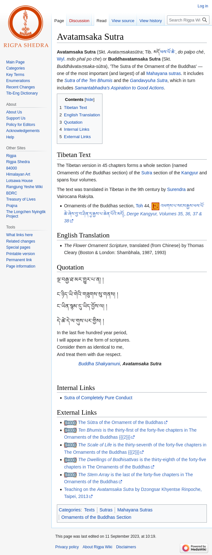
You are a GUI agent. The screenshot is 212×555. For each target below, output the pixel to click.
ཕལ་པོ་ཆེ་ (167, 51)
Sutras (106, 509)
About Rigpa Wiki (97, 547)
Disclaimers (126, 547)
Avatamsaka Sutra (141, 363)
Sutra (146, 172)
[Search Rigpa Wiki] (188, 19)
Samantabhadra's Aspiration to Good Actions (119, 87)
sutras (175, 73)
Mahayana (156, 73)
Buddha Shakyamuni (99, 363)
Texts (89, 509)
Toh (139, 205)
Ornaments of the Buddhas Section (96, 517)
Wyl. (61, 59)
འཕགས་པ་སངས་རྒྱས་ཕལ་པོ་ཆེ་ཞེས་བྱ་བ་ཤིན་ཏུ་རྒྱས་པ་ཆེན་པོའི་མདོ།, (134, 213)
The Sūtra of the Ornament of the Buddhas (120, 422)
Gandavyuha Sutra (149, 80)
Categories (70, 509)
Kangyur (189, 172)
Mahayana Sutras (135, 509)
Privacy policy (67, 547)
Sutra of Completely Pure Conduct (98, 397)
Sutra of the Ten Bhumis (88, 80)
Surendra (176, 189)
